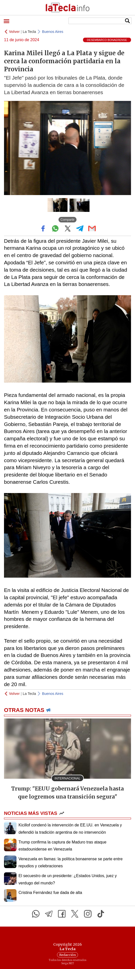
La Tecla (29, 32)
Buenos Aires (52, 32)
